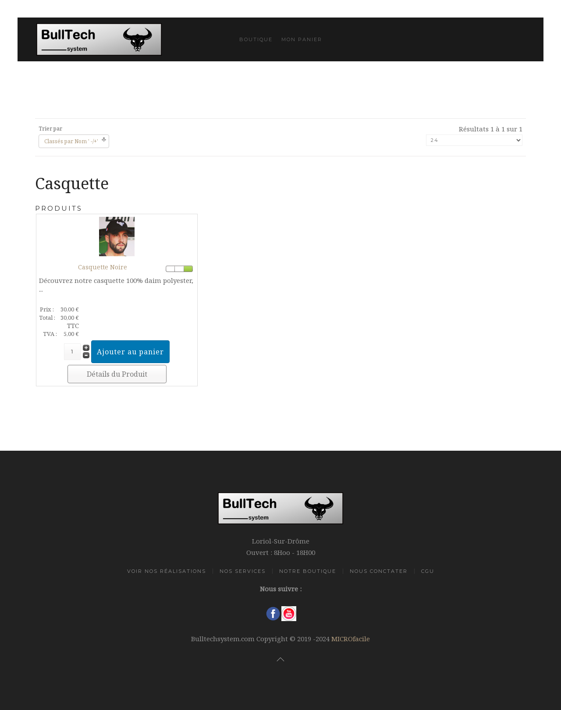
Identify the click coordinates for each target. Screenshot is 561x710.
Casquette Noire (102, 267)
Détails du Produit (117, 374)
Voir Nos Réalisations (166, 571)
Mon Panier (301, 39)
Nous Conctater (379, 571)
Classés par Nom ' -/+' (71, 141)
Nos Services (243, 571)
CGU (427, 571)
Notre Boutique (307, 571)
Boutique (256, 39)
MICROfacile (350, 638)
